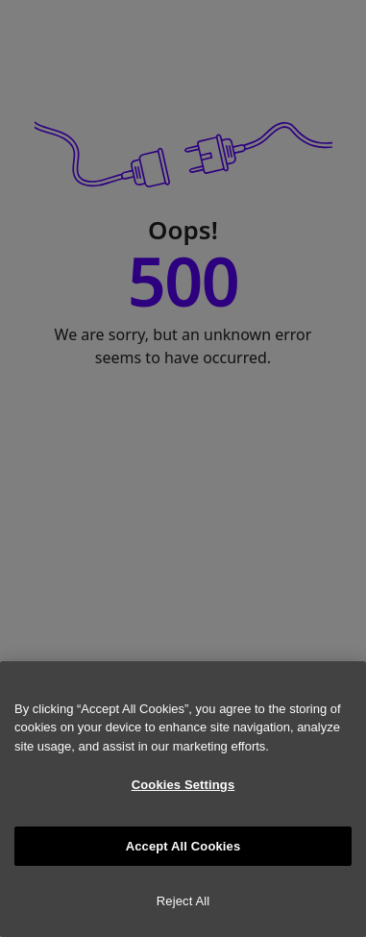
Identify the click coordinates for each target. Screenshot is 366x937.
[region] (183, 799)
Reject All (183, 901)
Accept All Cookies (183, 846)
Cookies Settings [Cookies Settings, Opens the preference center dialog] (183, 784)
